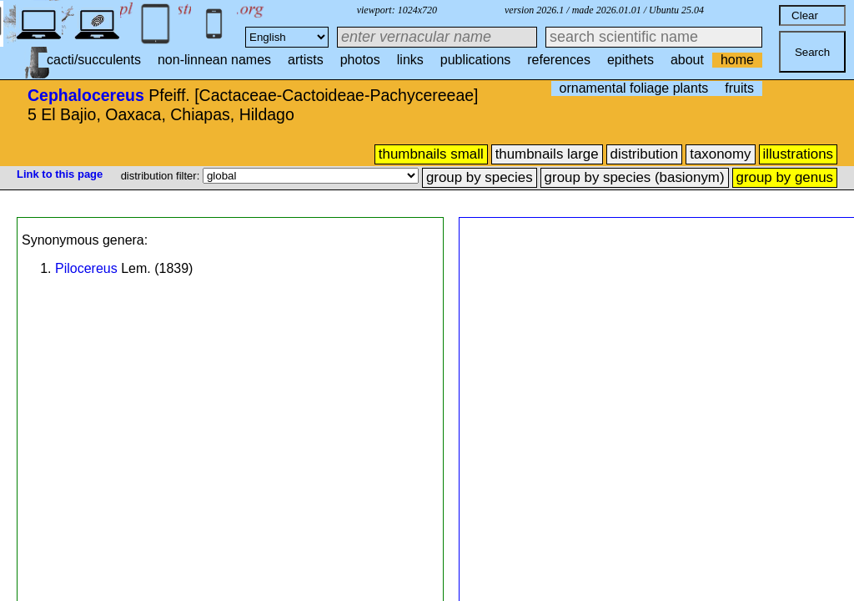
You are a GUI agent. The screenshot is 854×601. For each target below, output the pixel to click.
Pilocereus (86, 268)
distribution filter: (162, 175)
